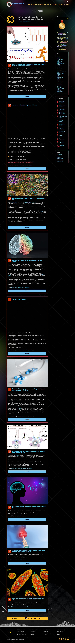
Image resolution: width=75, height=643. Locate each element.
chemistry (59, 86)
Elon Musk (59, 62)
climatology (59, 87)
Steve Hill (60, 135)
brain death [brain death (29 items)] (58, 37)
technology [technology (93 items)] (65, 48)
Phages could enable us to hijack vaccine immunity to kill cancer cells (28, 599)
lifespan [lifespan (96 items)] (58, 44)
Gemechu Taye (61, 112)
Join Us (51, 4)
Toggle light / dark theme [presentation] (67, 1)
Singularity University (61, 63)
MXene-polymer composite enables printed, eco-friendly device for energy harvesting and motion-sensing (29, 65)
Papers (45, 4)
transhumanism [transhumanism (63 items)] (60, 49)
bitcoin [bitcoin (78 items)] (63, 36)
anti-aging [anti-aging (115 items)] (65, 32)
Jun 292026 (10, 65)
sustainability (24, 93)
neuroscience (22, 287)
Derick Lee (61, 127)
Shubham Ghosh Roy (14, 287)
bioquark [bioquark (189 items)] (60, 35)
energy (16, 93)
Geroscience (59, 154)
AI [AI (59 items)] (59, 32)
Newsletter (55, 4)
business (58, 85)
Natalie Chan (12, 93)
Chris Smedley (61, 145)
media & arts (29, 224)
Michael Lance (61, 139)
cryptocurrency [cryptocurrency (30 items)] (63, 37)
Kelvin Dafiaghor (62, 113)
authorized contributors (27, 22)
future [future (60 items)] (64, 38)
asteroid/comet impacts (61, 71)
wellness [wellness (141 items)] (65, 49)
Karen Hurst (61, 115)
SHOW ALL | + (58, 146)
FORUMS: (45, 634)
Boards (34, 4)
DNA (58, 60)
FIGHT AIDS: (19, 633)
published (19, 408)
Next (40, 618)
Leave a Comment (31, 93)
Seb (59, 138)
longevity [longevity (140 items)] (62, 44)
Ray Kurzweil (59, 61)
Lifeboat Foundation (13, 639)
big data (58, 76)
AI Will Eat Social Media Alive (19, 299)
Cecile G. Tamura (13, 224)
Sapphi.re (23, 639)
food (18, 350)
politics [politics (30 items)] (58, 45)
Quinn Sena (61, 106)
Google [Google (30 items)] (57, 40)
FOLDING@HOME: (46, 633)
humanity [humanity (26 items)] (67, 40)
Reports (41, 4)
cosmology (59, 90)
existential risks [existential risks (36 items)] (59, 38)
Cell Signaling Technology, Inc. (30, 202)
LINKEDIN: (45, 630)
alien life (58, 67)
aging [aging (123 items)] (58, 32)
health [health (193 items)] (59, 40)
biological (19, 287)
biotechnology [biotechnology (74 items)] (59, 36)
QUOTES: (58, 634)
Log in (21, 22)
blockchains (59, 84)
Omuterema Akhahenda (61, 121)
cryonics (58, 92)
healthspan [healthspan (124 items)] (63, 40)
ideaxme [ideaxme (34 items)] (58, 41)
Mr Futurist (59, 157)
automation (59, 74)
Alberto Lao (61, 128)
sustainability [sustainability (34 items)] (61, 48)
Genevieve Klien (62, 101)
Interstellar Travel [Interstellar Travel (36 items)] (66, 41)
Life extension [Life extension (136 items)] (64, 42)
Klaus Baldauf (61, 122)
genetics (23, 165)
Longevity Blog (60, 155)
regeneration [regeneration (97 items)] (59, 46)
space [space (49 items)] (58, 48)
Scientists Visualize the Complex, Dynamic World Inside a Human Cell (28, 198)
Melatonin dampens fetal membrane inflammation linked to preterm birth (29, 507)
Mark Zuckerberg (60, 65)
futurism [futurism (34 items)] (67, 38)
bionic (58, 79)
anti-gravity (59, 68)
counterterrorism (60, 91)
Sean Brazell (61, 134)
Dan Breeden (61, 108)
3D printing (59, 57)
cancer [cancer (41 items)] (60, 37)
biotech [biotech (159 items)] (64, 34)
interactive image (13, 202)
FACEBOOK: (18, 630)
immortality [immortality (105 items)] (61, 41)
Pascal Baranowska (13, 165)
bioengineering (60, 77)
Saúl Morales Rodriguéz (61, 103)
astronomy (59, 72)
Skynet (58, 64)
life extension (26, 165)
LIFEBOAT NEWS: (33, 630)
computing (22, 224)
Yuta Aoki (60, 125)
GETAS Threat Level (10, 632)
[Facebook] (59, 639)
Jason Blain (61, 141)
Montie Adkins (61, 142)
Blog (31, 4)
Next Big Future (60, 158)
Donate (48, 4)
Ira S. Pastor (61, 144)
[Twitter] (61, 639)
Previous (15, 618)
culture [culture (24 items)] (65, 37)
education (25, 224)
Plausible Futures (60, 159)
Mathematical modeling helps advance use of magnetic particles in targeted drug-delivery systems (28, 389)
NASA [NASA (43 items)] (64, 44)
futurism (19, 516)
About (29, 4)
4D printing (59, 58)
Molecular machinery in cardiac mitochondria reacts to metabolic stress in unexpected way (28, 451)
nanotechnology (19, 93)
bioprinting (59, 80)
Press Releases (66, 4)
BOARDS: (58, 631)
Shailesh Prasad (62, 109)
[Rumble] (68, 639)
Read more (27, 96)
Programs (38, 4)
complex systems (60, 88)
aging (58, 66)
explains (41, 211)
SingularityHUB (60, 161)
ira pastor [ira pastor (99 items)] (59, 42)
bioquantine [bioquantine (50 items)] (64, 33)
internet (20, 350)
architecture (59, 70)
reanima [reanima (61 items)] (61, 45)
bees (58, 75)
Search (67, 18)
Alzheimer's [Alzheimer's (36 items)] (61, 32)
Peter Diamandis (60, 59)
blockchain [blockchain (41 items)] (66, 36)
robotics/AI (23, 350)
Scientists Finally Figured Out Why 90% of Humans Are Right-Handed (27, 260)
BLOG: (31, 631)
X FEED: (18, 631)
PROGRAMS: (58, 633)
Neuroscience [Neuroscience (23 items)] (67, 44)
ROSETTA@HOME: (19, 634)
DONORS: (45, 631)
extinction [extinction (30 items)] (62, 38)
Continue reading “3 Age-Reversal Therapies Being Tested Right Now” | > (21, 162)
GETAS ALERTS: (59, 630)
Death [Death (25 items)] (67, 37)
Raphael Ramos (62, 131)
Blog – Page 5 (37, 11)
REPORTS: (32, 633)
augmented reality (60, 73)
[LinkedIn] (63, 639)
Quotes (59, 4)
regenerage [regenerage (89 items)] (64, 45)
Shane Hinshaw (62, 129)
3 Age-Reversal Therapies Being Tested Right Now (24, 105)
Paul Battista (61, 110)
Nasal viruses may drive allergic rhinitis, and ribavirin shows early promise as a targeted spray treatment (28, 551)
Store (62, 4)
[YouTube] (65, 639)
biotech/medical (19, 165)
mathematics (27, 416)
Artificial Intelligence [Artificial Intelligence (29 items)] (60, 33)
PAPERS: (32, 634)
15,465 (35, 618)
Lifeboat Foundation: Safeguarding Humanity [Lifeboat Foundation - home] (15, 4)
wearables (27, 93)
